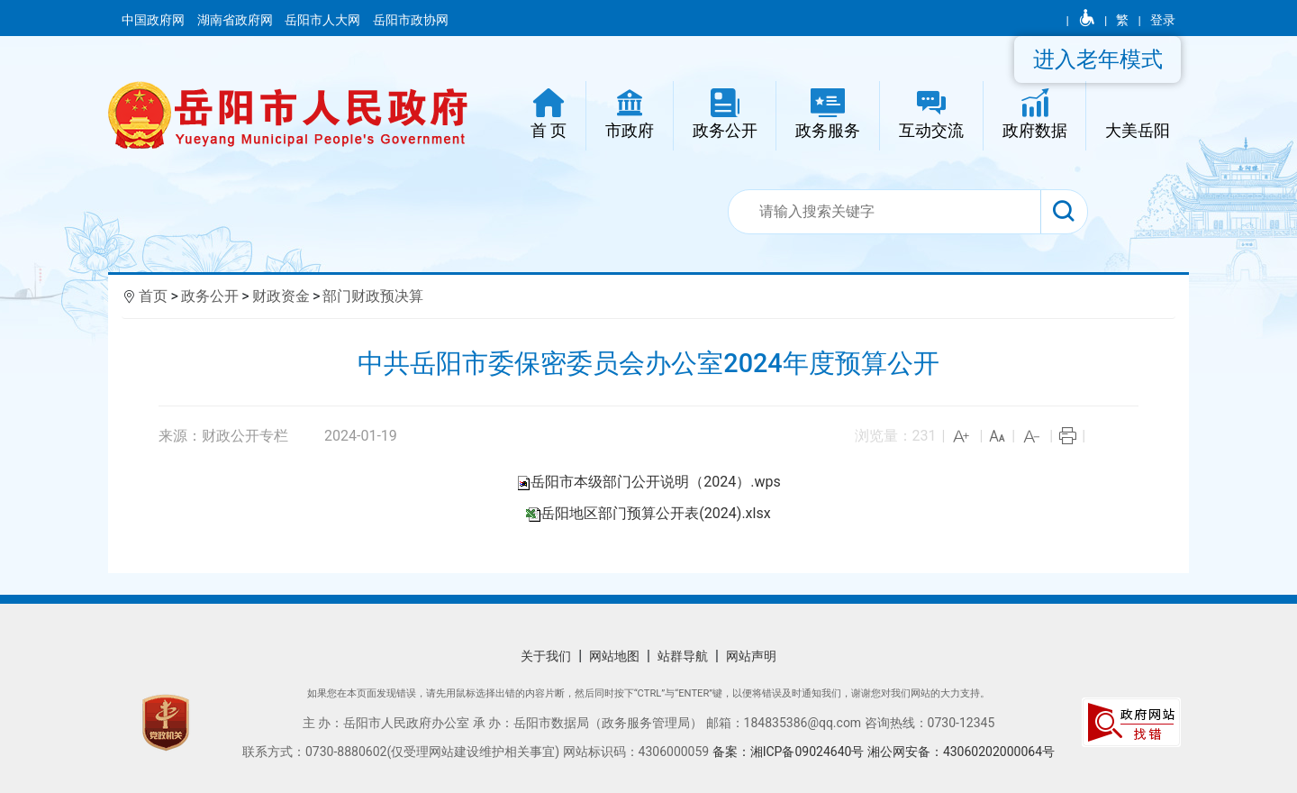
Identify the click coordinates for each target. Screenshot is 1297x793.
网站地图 (614, 656)
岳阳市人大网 (324, 20)
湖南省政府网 (236, 20)
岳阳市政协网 (411, 20)
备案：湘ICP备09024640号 (789, 751)
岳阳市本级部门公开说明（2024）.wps (655, 481)
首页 (153, 296)
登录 (1162, 20)
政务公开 (210, 296)
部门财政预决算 (372, 296)
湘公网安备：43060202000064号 (961, 751)
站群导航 (683, 656)
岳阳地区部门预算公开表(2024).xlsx (655, 513)
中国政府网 (154, 20)
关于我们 (546, 656)
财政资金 (281, 296)
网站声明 (751, 656)
